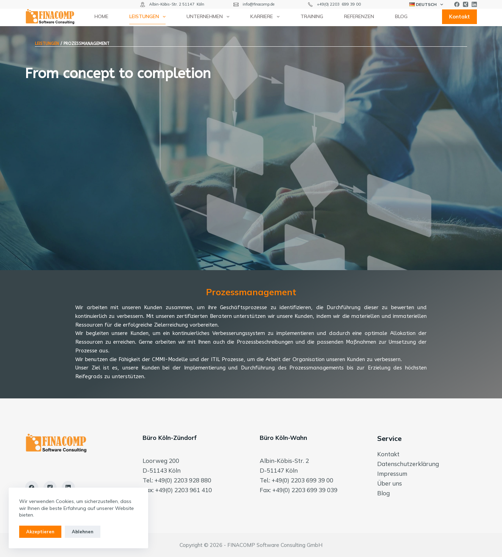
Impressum (392, 473)
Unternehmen (209, 17)
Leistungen (148, 17)
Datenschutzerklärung (408, 463)
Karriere (266, 17)
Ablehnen (82, 531)
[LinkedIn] (474, 4)
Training (312, 16)
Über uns (389, 483)
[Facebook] (456, 4)
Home (101, 16)
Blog (401, 16)
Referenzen (359, 16)
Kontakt (459, 16)
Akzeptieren (40, 531)
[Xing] (465, 4)
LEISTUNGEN (47, 43)
